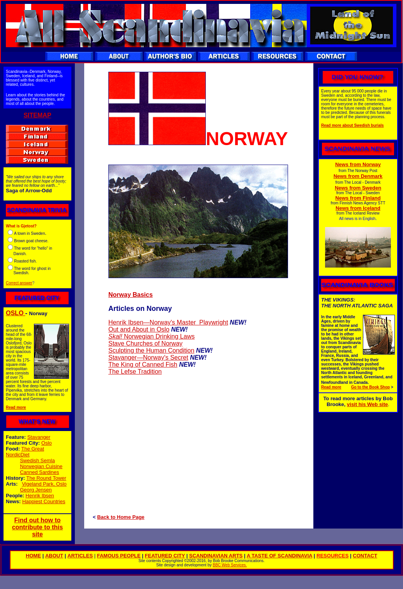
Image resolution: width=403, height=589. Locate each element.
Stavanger (38, 437)
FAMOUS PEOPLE (119, 556)
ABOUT (54, 556)
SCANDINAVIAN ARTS (215, 556)
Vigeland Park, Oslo (44, 484)
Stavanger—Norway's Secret (148, 357)
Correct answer (19, 283)
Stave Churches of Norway (145, 343)
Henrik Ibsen (40, 496)
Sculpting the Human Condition (151, 350)
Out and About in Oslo (139, 329)
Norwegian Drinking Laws (158, 336)
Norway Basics (130, 294)
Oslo (46, 443)
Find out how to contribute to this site (37, 527)
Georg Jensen (36, 490)
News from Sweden (358, 188)
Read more (16, 407)
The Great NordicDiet (25, 452)
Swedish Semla (37, 460)
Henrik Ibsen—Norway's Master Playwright (168, 322)
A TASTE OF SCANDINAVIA (279, 556)
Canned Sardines (39, 472)
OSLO (15, 313)
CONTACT (365, 556)
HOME (33, 556)
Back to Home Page (120, 517)
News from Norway (358, 164)
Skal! (115, 336)
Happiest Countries (43, 501)
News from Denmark (358, 176)
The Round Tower (46, 478)
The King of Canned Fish (142, 364)
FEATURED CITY (165, 556)
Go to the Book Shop (370, 387)
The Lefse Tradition (135, 371)
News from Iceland (358, 208)
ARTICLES (80, 556)
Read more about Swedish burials (352, 125)
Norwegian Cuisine (41, 466)
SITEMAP (37, 115)
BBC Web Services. (230, 565)
